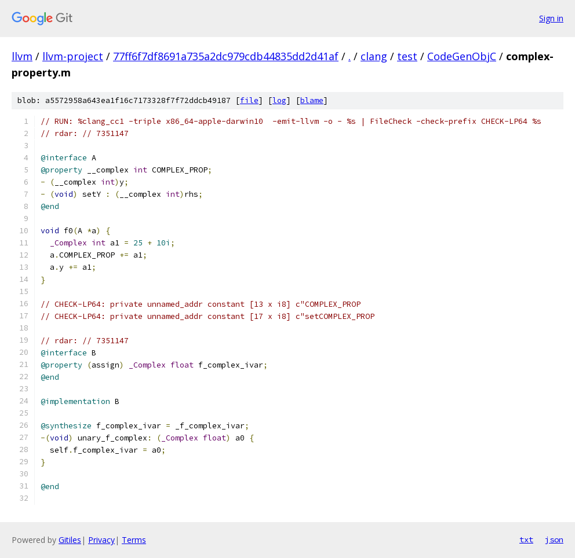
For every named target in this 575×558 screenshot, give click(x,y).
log (279, 100)
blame (311, 100)
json (554, 539)
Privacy (101, 539)
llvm (22, 56)
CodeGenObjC (461, 56)
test (407, 56)
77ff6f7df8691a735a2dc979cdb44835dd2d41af (226, 56)
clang (374, 56)
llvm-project (72, 56)
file (249, 100)
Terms (134, 539)
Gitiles (70, 539)
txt (526, 539)
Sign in (551, 18)
